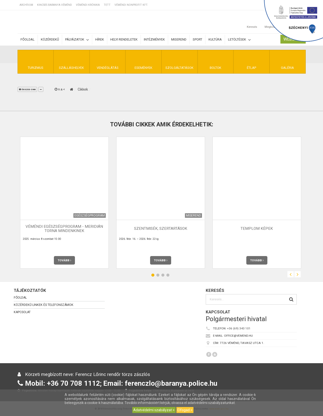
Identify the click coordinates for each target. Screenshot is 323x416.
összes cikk (27, 89)
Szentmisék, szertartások (160, 228)
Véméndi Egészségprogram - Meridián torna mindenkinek (64, 228)
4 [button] (167, 275)
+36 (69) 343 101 (239, 328)
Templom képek (257, 228)
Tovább (64, 260)
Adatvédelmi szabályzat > (154, 410)
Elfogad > (184, 410)
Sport (197, 39)
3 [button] (162, 275)
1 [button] (152, 275)
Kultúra (215, 39)
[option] (64, 203)
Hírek (99, 39)
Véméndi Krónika (88, 5)
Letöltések (239, 40)
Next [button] (297, 274)
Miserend (178, 39)
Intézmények (154, 39)
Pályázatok (77, 40)
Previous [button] (290, 274)
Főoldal (28, 39)
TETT (107, 5)
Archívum (26, 5)
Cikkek (83, 89)
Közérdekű (50, 39)
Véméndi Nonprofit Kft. (131, 5)
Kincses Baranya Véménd (54, 5)
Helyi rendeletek (124, 39)
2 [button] (157, 275)
